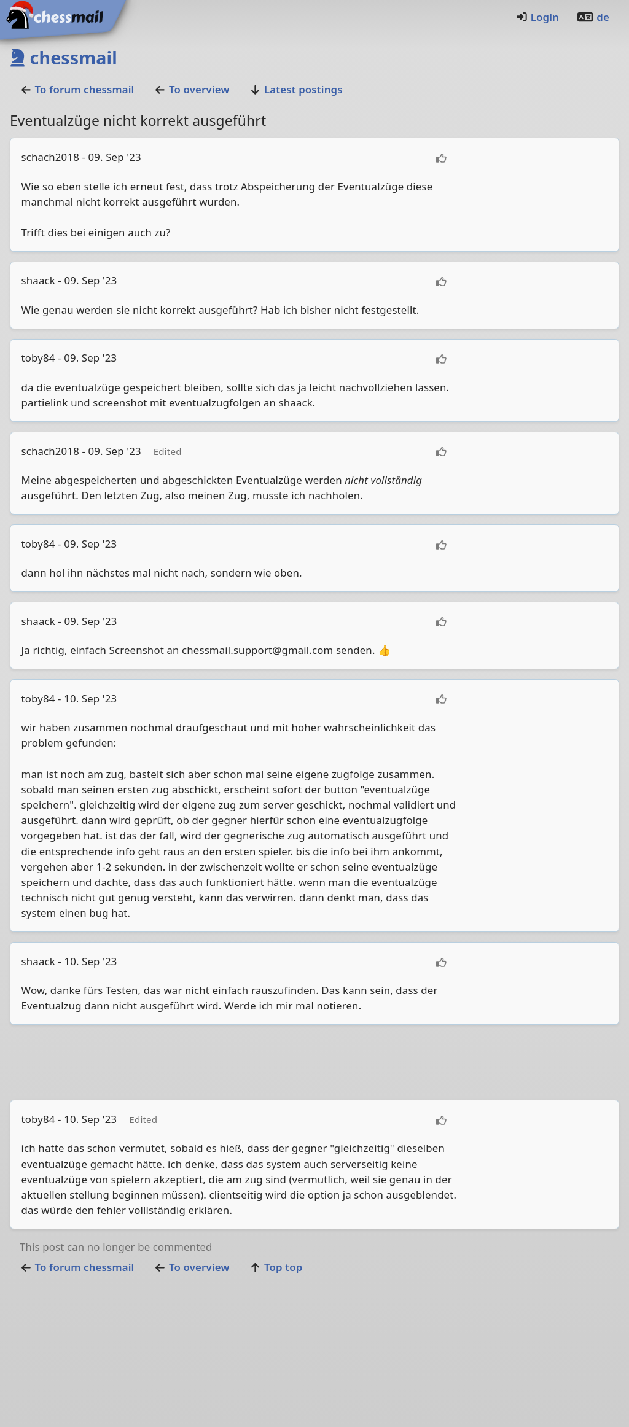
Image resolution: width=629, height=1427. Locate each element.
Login (537, 17)
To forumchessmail (77, 89)
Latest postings (296, 89)
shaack (38, 280)
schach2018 (50, 157)
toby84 (38, 358)
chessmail (63, 57)
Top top (276, 1267)
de (592, 17)
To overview (191, 89)
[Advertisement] (314, 1062)
